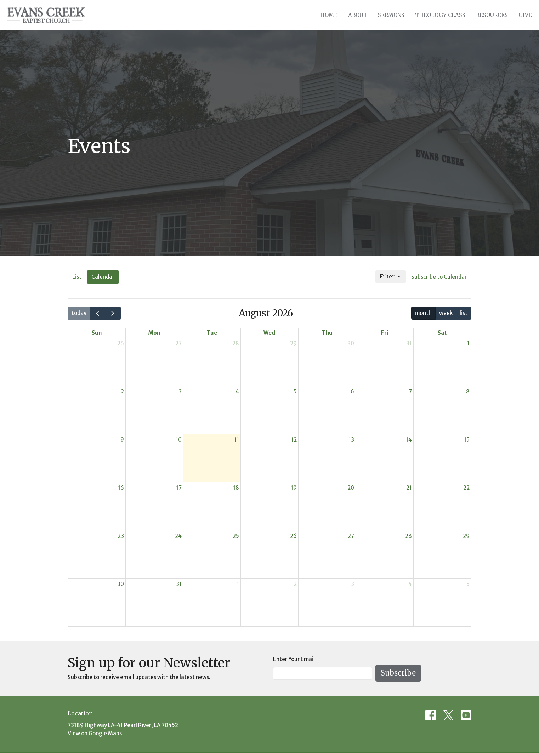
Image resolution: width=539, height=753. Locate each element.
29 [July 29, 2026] (293, 343)
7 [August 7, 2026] (410, 391)
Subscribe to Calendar (439, 277)
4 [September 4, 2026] (410, 584)
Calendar (102, 277)
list (463, 313)
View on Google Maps (95, 733)
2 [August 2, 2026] (122, 391)
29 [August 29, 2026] (466, 536)
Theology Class (440, 15)
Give (525, 15)
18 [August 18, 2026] (236, 487)
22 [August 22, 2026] (466, 487)
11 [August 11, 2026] (236, 439)
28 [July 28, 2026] (235, 343)
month (423, 313)
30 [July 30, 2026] (350, 343)
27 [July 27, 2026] (178, 343)
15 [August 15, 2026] (467, 439)
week (446, 313)
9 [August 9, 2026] (122, 439)
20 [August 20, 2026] (350, 487)
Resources (492, 15)
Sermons (391, 15)
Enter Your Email (294, 659)
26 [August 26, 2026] (293, 536)
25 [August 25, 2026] (236, 536)
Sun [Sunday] (97, 332)
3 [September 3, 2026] (352, 584)
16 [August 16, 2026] (121, 487)
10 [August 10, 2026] (179, 439)
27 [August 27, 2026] (351, 536)
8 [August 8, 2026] (468, 391)
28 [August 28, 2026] (408, 536)
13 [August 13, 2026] (351, 439)
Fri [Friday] (384, 332)
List (76, 277)
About (357, 15)
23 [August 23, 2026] (121, 536)
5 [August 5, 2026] (295, 391)
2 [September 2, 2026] (295, 584)
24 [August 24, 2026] (178, 536)
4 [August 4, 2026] (237, 391)
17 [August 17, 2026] (179, 487)
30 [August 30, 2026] (120, 584)
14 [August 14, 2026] (409, 439)
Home (328, 15)
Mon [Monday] (154, 332)
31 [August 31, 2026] (179, 584)
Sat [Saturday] (442, 332)
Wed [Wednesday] (269, 332)
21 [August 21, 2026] (409, 487)
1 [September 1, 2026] (238, 584)
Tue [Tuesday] (212, 332)
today (79, 313)
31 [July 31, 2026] (409, 343)
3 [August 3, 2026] (180, 391)
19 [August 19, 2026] (294, 487)
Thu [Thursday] (327, 332)
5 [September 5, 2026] (468, 584)
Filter (391, 276)
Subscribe (398, 672)
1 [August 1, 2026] (468, 343)
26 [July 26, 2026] (120, 343)
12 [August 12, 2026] (294, 439)
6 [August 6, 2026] (352, 391)
